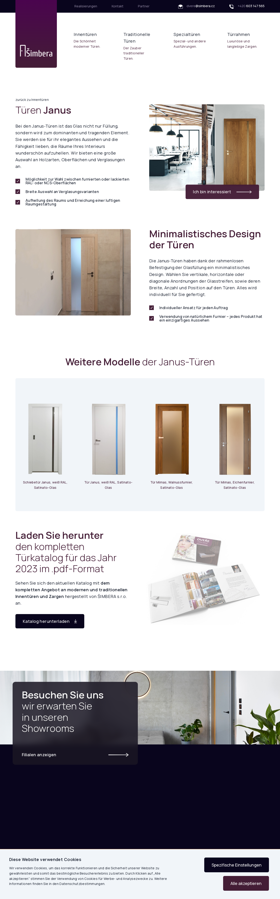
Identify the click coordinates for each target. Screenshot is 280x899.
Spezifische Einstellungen (237, 865)
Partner (143, 6)
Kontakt (117, 6)
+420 (247, 6)
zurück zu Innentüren (32, 99)
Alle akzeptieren (246, 883)
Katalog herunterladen (50, 621)
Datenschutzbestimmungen (82, 883)
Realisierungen (85, 6)
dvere (196, 6)
